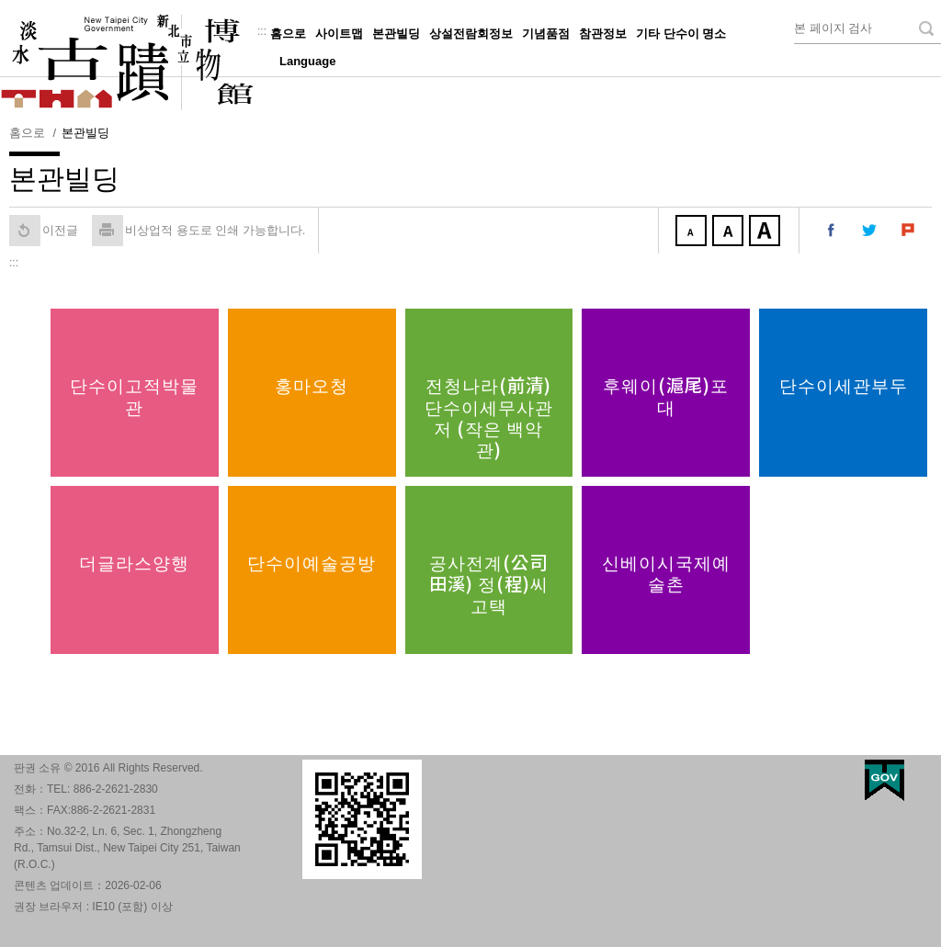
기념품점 (546, 33)
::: (261, 31)
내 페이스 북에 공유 (831, 230)
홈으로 (288, 33)
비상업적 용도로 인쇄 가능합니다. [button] (198, 230)
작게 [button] (693, 232)
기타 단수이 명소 (681, 33)
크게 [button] (766, 232)
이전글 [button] (43, 230)
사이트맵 (339, 33)
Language (307, 61)
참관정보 (603, 33)
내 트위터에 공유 (870, 230)
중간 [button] (729, 232)
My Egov (884, 780)
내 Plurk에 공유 (908, 230)
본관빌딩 (396, 33)
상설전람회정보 (471, 33)
